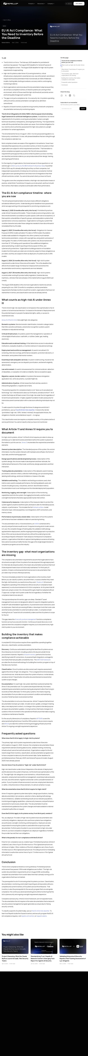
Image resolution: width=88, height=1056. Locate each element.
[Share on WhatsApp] (61, 95)
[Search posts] (69, 3)
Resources (41, 3)
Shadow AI (39, 582)
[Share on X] (65, 95)
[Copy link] (74, 95)
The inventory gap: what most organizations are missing (70, 74)
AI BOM (36, 524)
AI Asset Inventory (30, 655)
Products (31, 3)
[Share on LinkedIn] (70, 95)
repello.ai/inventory (28, 916)
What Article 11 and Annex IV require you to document (73, 70)
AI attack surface (38, 507)
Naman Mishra (6, 42)
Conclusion (65, 85)
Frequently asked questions (69, 82)
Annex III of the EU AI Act (9, 320)
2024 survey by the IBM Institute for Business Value (28, 166)
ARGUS (6, 724)
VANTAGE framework (44, 660)
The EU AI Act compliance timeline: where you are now (72, 61)
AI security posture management (25, 619)
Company (51, 3)
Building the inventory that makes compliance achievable (71, 78)
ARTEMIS (39, 719)
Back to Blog (6, 20)
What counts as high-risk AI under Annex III (73, 65)
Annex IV (24, 442)
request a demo (41, 916)
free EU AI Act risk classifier (40, 911)
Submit (83, 108)
